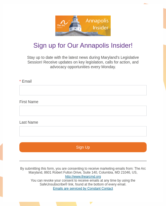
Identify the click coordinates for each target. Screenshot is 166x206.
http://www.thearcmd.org (83, 177)
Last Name (28, 122)
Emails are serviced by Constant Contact (83, 188)
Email (25, 81)
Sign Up (83, 147)
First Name (28, 102)
